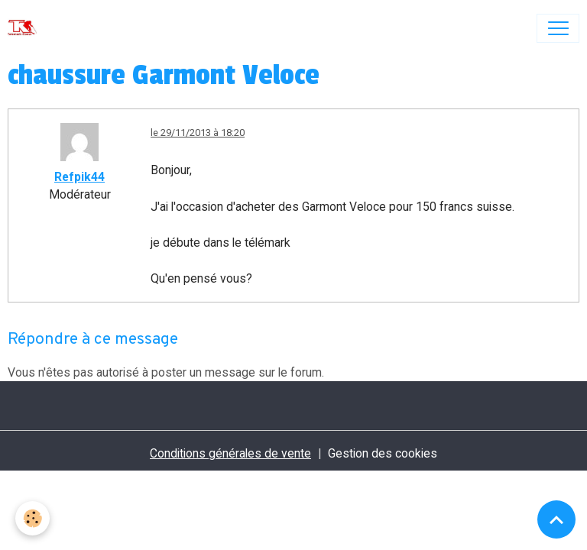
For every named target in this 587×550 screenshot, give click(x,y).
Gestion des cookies (382, 453)
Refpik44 (79, 177)
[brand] (26, 28)
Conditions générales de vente (230, 453)
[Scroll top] (556, 519)
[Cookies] (32, 518)
